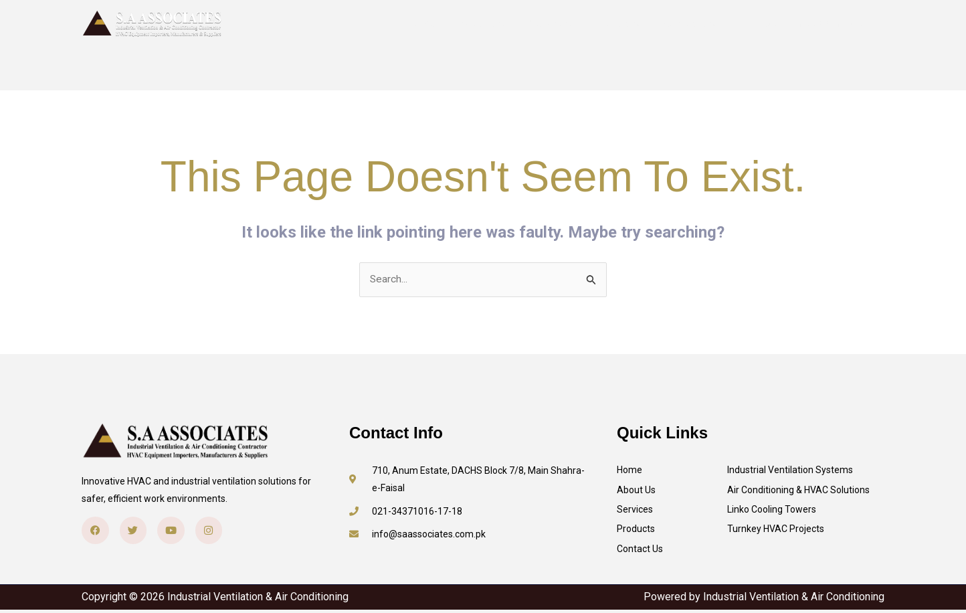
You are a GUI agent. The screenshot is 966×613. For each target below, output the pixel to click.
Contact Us (691, 23)
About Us (496, 23)
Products (623, 23)
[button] (813, 24)
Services (560, 23)
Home (439, 23)
